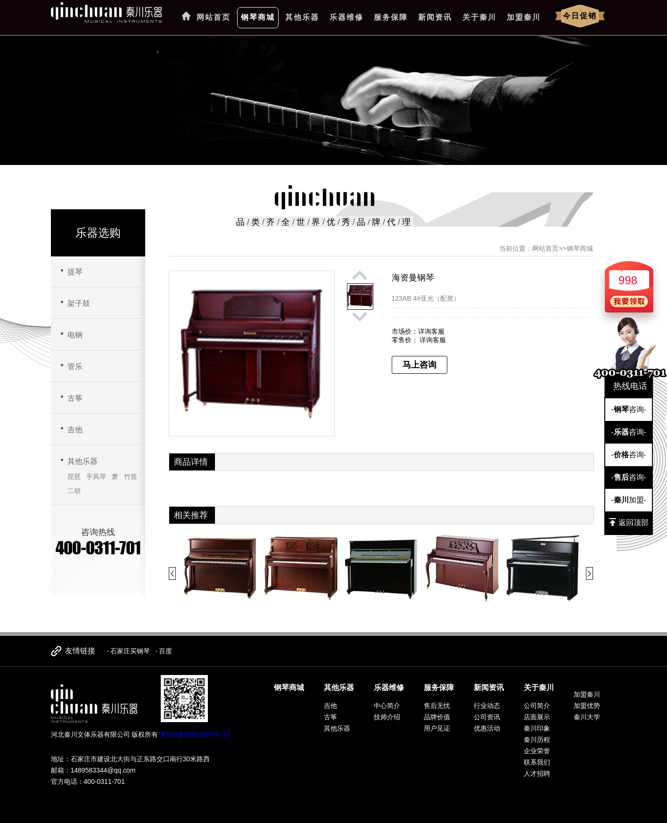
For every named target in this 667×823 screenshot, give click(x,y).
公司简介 (537, 705)
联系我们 (537, 762)
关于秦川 (479, 17)
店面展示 (537, 717)
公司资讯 (487, 717)
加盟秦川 (524, 17)
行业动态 (487, 705)
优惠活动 (487, 728)
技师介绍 (387, 717)
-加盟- (628, 500)
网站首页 (214, 17)
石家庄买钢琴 (130, 651)
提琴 (74, 272)
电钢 (74, 335)
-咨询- (628, 409)
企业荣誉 (537, 751)
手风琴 (96, 476)
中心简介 (387, 705)
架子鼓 (78, 303)
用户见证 (437, 728)
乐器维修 (346, 17)
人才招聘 (537, 773)
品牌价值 (437, 717)
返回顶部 (629, 522)
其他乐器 (302, 17)
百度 (165, 651)
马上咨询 (419, 365)
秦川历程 (537, 739)
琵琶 (74, 476)
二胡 (74, 490)
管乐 (74, 366)
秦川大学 (587, 717)
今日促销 (580, 16)
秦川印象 (537, 728)
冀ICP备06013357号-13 (195, 734)
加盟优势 (587, 705)
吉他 (74, 430)
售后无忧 (437, 705)
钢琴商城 (258, 17)
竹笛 (130, 476)
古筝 (74, 398)
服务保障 (391, 17)
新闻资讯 (435, 17)
